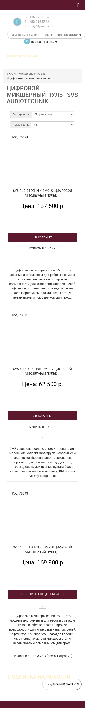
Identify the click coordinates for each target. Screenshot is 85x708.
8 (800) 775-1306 (37, 17)
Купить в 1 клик (42, 248)
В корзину (42, 237)
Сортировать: (21, 114)
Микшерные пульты (32, 73)
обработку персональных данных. (60, 696)
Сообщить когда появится (42, 594)
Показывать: (21, 124)
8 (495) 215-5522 (37, 22)
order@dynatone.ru (39, 26)
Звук (13, 73)
